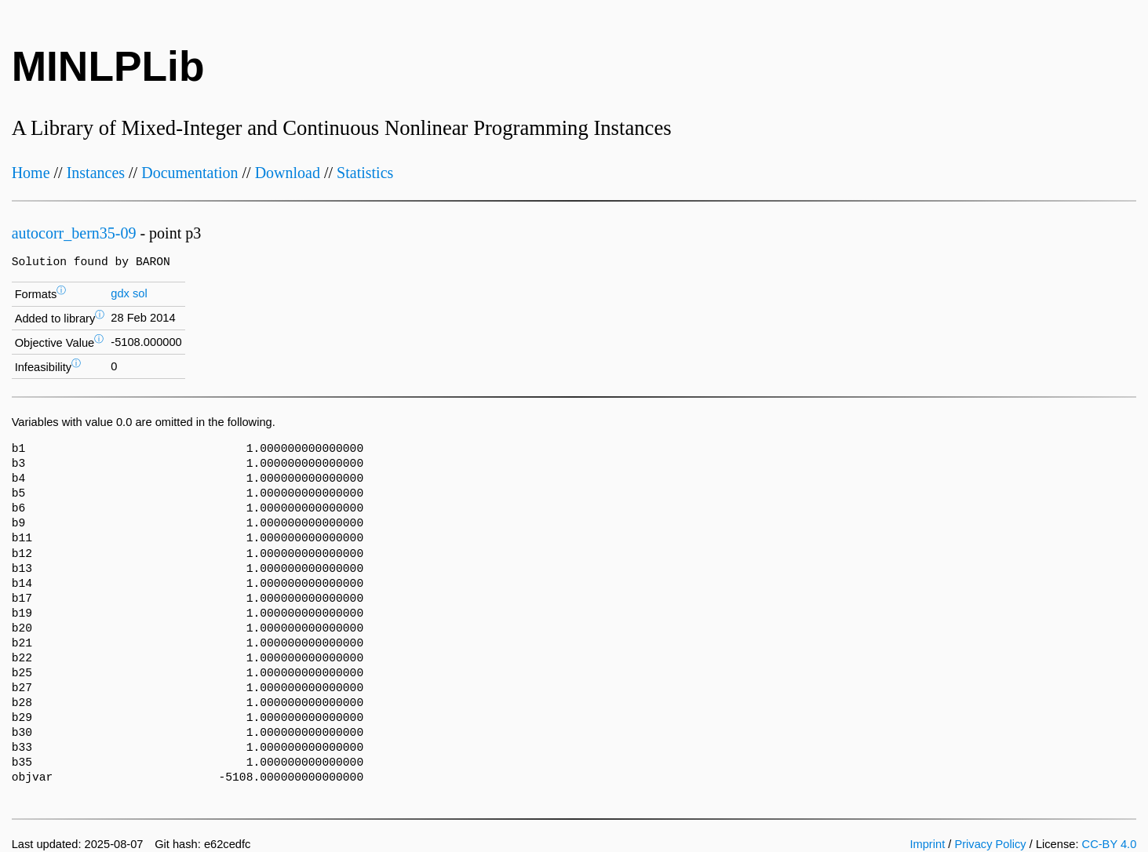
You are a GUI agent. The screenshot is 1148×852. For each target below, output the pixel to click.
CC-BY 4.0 (1109, 844)
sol (140, 293)
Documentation (189, 172)
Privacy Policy (990, 844)
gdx (120, 293)
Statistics (365, 172)
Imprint (927, 844)
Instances (96, 172)
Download (287, 172)
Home (31, 172)
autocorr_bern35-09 (74, 233)
